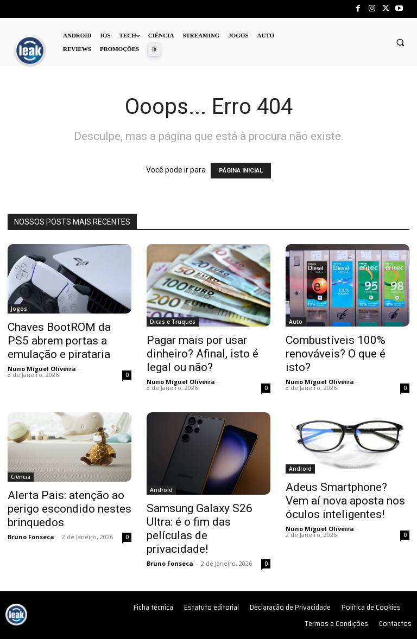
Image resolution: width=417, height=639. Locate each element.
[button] (400, 42)
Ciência (20, 477)
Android (161, 490)
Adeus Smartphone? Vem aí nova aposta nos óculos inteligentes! (345, 501)
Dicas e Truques (172, 321)
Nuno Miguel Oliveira (42, 369)
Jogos (19, 308)
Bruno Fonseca (31, 537)
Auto (295, 321)
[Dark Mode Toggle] (154, 49)
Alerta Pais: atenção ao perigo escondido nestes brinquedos (69, 509)
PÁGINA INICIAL (241, 170)
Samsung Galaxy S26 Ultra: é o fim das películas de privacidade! (199, 528)
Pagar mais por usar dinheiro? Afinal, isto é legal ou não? (202, 354)
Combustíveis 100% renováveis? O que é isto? (336, 354)
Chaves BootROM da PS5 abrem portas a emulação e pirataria (59, 341)
